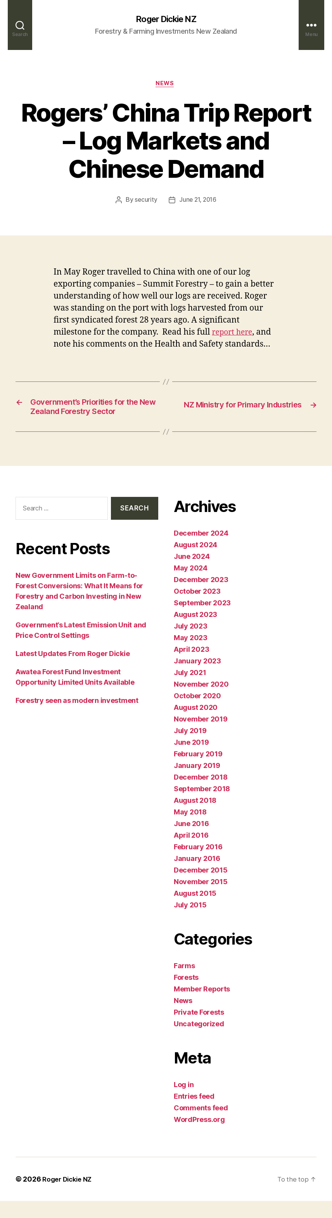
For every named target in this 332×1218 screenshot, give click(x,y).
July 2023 (191, 643)
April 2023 (191, 666)
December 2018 (201, 794)
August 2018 (195, 817)
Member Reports (202, 1006)
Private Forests (199, 1029)
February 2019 (198, 771)
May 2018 (190, 829)
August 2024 (195, 562)
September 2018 (202, 806)
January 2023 (197, 678)
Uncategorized (199, 1041)
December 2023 (201, 597)
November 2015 (201, 899)
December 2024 (201, 550)
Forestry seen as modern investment (77, 717)
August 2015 (195, 910)
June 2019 (191, 759)
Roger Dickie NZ (166, 19)
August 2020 (196, 724)
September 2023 (202, 620)
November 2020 (201, 701)
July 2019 (190, 748)
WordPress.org (199, 1136)
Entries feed (194, 1113)
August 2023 (195, 631)
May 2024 (191, 585)
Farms (184, 983)
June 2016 (191, 841)
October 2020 (197, 713)
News (166, 85)
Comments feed (201, 1125)
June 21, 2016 (198, 202)
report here (234, 334)
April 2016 (191, 852)
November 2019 (201, 736)
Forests (186, 994)
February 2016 (198, 864)
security (144, 202)
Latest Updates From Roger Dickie (73, 671)
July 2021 (190, 689)
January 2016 (197, 875)
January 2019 (197, 782)
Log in (184, 1102)
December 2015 (201, 887)
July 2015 (190, 922)
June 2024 (192, 573)
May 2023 (191, 655)
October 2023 (197, 608)
